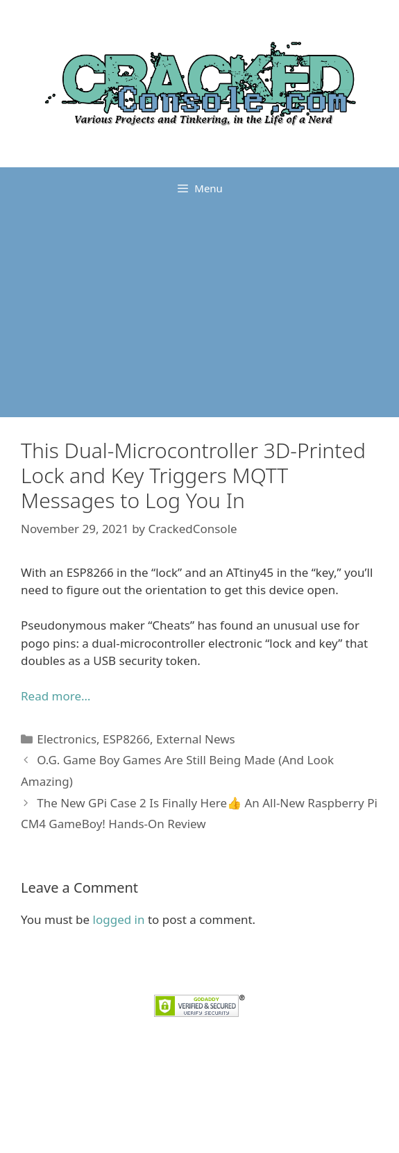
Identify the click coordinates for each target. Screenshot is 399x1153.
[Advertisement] (199, 313)
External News (195, 739)
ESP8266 (126, 739)
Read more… (55, 696)
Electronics (66, 739)
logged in (119, 919)
